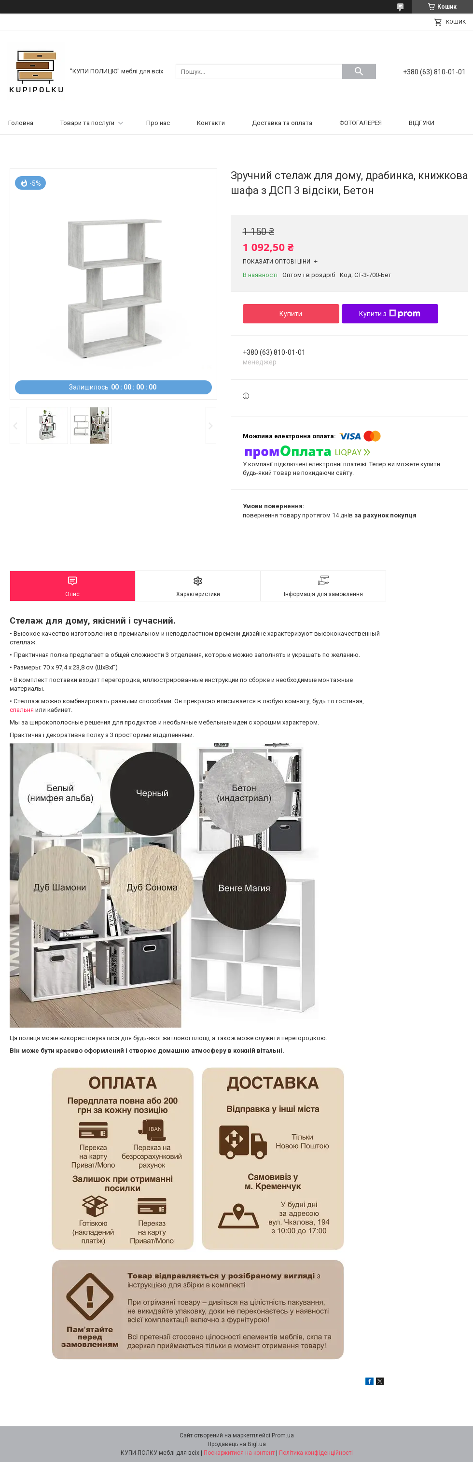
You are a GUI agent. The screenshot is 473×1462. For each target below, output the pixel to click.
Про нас (158, 122)
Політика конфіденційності (316, 1452)
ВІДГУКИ (421, 122)
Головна (20, 122)
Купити (290, 314)
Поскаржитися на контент (239, 1452)
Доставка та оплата (282, 122)
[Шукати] (359, 71)
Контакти (211, 122)
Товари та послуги (87, 122)
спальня (22, 709)
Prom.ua (283, 1435)
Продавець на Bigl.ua (237, 1444)
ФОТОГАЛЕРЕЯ (360, 122)
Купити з (389, 313)
